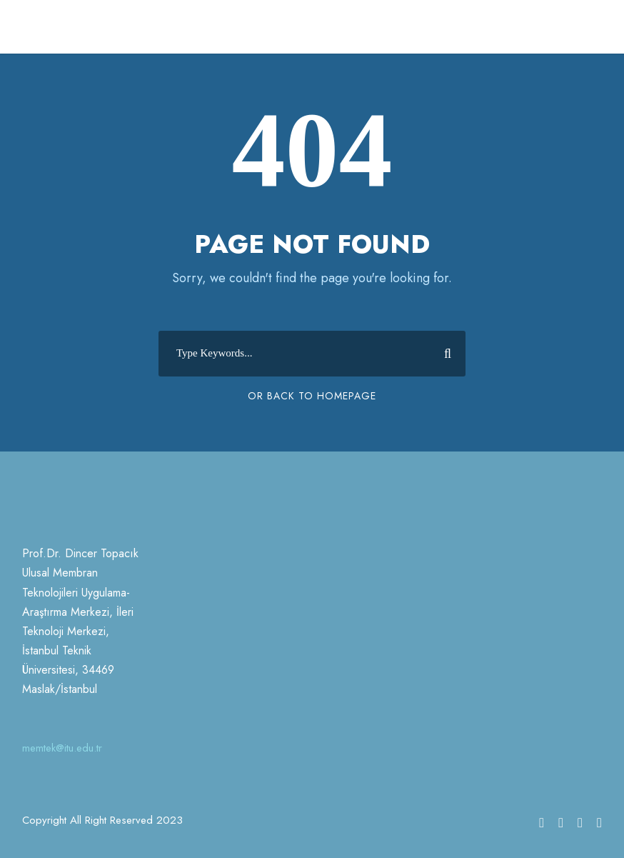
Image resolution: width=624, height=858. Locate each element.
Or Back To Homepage (312, 396)
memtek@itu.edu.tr (62, 748)
